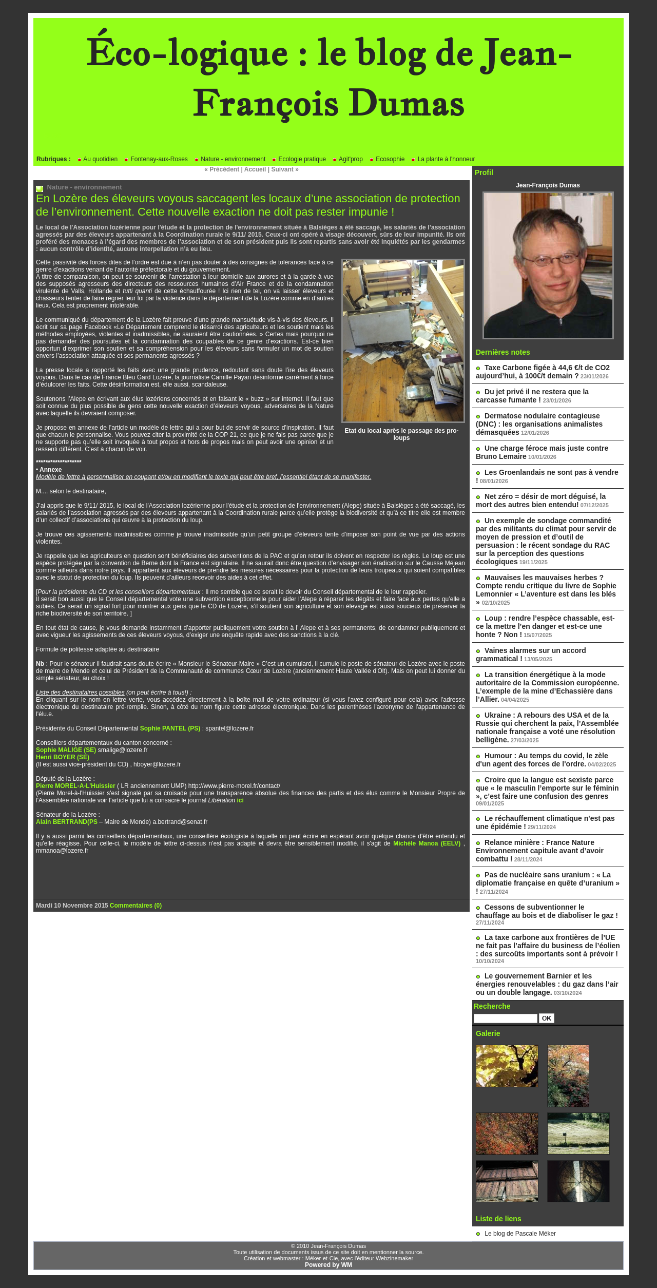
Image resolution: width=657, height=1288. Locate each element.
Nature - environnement (229, 159)
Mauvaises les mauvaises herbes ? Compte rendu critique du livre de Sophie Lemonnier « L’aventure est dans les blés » (546, 589)
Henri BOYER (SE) (62, 757)
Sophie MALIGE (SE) (66, 750)
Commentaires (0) (136, 905)
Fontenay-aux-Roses (156, 159)
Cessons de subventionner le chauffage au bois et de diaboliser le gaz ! (547, 911)
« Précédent (221, 169)
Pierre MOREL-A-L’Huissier (75, 786)
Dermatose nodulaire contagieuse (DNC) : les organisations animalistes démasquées (539, 424)
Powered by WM (328, 1264)
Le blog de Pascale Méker (520, 1233)
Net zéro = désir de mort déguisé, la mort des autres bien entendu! (541, 500)
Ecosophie (386, 159)
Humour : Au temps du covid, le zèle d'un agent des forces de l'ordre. (542, 760)
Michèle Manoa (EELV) (428, 843)
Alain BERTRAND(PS (67, 821)
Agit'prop (347, 159)
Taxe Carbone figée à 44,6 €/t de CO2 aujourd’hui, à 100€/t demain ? (543, 371)
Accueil (255, 169)
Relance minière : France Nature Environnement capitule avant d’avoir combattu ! (540, 850)
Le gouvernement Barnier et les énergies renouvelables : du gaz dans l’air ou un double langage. (547, 984)
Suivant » (285, 169)
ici (240, 800)
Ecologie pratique (299, 159)
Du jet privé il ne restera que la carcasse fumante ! (532, 396)
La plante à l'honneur (443, 159)
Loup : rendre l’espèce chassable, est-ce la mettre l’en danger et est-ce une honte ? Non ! (545, 626)
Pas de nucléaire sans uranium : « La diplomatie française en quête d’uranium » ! (548, 883)
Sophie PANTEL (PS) (170, 728)
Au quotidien (97, 159)
